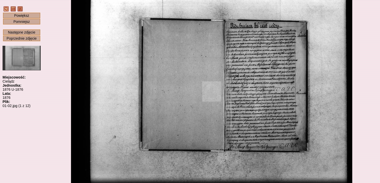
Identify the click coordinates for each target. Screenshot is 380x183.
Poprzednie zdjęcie (22, 38)
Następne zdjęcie (21, 32)
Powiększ (21, 15)
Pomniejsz (21, 22)
